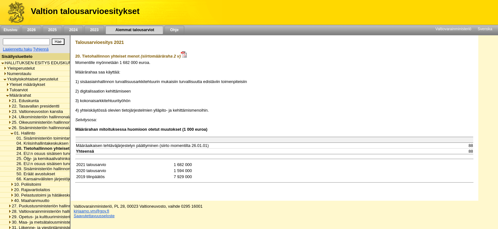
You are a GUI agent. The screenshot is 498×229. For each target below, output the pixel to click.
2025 (52, 30)
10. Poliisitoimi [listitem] (25, 184)
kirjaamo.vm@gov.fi (91, 211)
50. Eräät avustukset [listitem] (34, 173)
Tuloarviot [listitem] (17, 89)
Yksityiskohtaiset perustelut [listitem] (30, 79)
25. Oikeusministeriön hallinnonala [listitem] (42, 122)
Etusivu (10, 30)
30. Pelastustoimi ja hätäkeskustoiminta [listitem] (49, 195)
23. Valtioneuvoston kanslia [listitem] (35, 111)
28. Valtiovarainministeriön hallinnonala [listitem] (46, 211)
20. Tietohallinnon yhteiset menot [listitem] (48, 148)
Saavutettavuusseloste (94, 215)
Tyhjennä (41, 49)
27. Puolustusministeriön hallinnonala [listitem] (45, 206)
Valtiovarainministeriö (453, 29)
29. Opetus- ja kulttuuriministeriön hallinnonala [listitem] (53, 216)
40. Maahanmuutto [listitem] (29, 200)
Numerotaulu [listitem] (17, 73)
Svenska (485, 29)
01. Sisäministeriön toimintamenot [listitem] (46, 138)
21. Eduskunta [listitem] (23, 100)
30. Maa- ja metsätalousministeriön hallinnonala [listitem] (54, 222)
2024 (73, 30)
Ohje (174, 30)
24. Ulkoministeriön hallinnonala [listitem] (39, 116)
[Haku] (26, 41)
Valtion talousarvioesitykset (85, 11)
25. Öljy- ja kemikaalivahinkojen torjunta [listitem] (52, 158)
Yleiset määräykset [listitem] (25, 84)
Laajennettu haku (17, 49)
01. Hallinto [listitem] (22, 133)
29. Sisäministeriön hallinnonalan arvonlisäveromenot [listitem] (65, 168)
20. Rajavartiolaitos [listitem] (30, 189)
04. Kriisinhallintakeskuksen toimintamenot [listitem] (54, 143)
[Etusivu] (14, 12)
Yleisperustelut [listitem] (19, 68)
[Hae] (58, 41)
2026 (31, 30)
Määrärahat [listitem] (18, 95)
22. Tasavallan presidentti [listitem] (33, 106)
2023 (94, 30)
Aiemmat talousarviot (134, 30)
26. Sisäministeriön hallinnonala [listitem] (39, 127)
